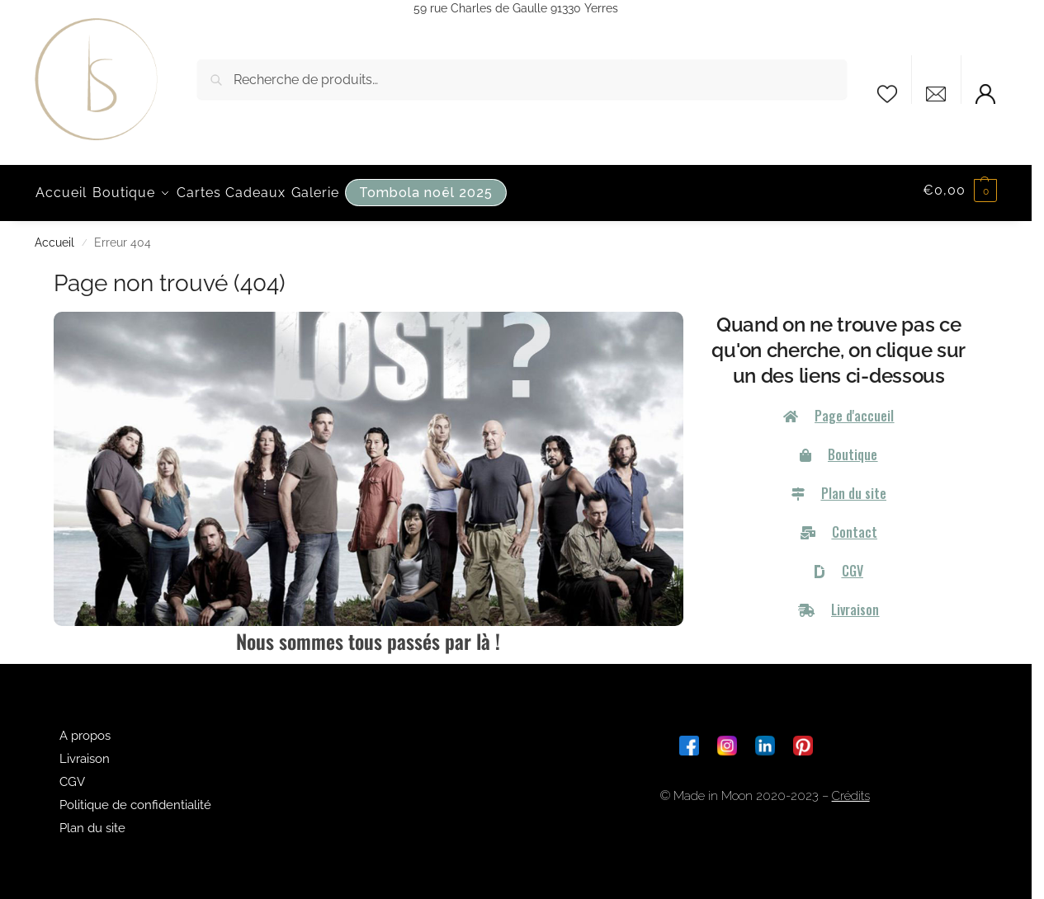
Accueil (54, 236)
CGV (72, 777)
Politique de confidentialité (135, 800)
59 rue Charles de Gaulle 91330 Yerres (515, 8)
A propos (85, 730)
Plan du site (92, 823)
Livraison (84, 753)
